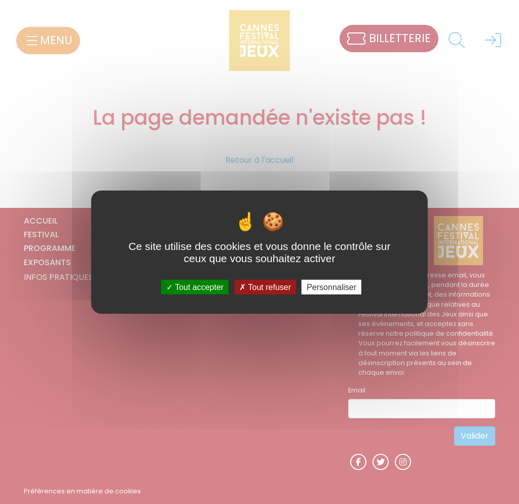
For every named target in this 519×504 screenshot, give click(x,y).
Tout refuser (265, 286)
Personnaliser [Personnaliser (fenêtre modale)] (331, 286)
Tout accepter (195, 286)
